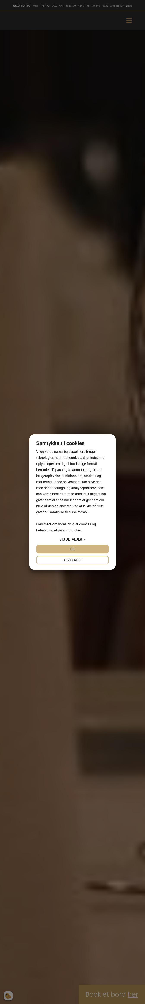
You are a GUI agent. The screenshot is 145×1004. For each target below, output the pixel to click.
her (78, 530)
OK (72, 549)
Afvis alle (72, 560)
